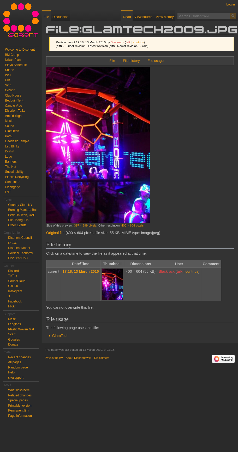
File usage (156, 61)
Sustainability (14, 172)
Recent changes (19, 357)
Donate (13, 344)
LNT (8, 192)
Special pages (18, 400)
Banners (11, 161)
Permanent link (18, 410)
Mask (12, 319)
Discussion (60, 17)
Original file (55, 233)
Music (9, 121)
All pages (14, 362)
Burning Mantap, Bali (22, 210)
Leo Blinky (12, 146)
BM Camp (12, 55)
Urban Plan (13, 60)
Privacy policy (54, 357)
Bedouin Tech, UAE (21, 215)
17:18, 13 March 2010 (80, 271)
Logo (8, 156)
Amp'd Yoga (13, 116)
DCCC (12, 243)
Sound (9, 126)
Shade (9, 70)
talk (128, 42)
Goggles (14, 339)
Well (8, 75)
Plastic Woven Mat (21, 329)
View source (143, 17)
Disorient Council (20, 238)
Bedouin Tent (14, 100)
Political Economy (20, 253)
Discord (13, 271)
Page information (20, 416)
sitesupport (15, 377)
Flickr (12, 306)
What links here (19, 390)
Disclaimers (101, 357)
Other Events (17, 225)
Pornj (8, 136)
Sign (8, 85)
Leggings (14, 324)
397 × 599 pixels (85, 225)
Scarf (11, 334)
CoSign (10, 90)
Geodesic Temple (17, 141)
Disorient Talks (15, 110)
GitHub (13, 286)
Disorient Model (19, 248)
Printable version (19, 405)
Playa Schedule (16, 65)
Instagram (15, 291)
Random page (18, 367)
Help (11, 372)
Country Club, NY (20, 205)
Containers (12, 182)
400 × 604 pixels (132, 225)
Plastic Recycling (17, 177)
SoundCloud (16, 281)
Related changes (20, 395)
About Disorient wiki (78, 357)
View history (165, 17)
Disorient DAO (18, 258)
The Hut (10, 167)
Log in (230, 4)
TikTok (12, 276)
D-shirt (9, 151)
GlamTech (60, 336)
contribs (138, 42)
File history (131, 61)
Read (127, 17)
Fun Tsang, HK (18, 220)
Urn (7, 80)
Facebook (15, 301)
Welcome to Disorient (20, 49)
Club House (13, 95)
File (112, 61)
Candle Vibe (13, 106)
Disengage (12, 187)
